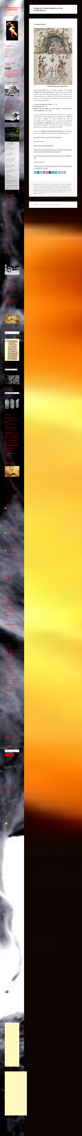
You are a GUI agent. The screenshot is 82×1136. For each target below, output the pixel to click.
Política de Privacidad (39, 204)
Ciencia (63, 184)
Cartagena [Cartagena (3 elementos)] (15, 427)
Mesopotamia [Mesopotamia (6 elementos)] (15, 437)
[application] (12, 134)
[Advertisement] (12, 1048)
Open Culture (8, 672)
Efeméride (7, 207)
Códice (52, 190)
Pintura (56, 189)
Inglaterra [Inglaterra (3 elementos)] (16, 435)
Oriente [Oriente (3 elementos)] (17, 438)
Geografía (36, 187)
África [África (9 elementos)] (7, 456)
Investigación (64, 187)
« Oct (7, 498)
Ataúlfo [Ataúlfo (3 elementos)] (14, 420)
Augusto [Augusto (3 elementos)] (16, 420)
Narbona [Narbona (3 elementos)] (10, 438)
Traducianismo (8, 254)
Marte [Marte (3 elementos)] (10, 437)
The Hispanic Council (10, 681)
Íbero (6, 223)
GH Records (8, 603)
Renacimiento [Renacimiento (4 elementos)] (8, 440)
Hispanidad (7, 220)
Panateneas (7, 243)
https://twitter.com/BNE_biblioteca (44, 145)
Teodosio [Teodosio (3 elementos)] (16, 442)
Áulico (6, 202)
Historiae (7, 606)
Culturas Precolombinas (46, 185)
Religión (60, 189)
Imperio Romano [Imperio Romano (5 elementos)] (9, 435)
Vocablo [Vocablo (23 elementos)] (9, 452)
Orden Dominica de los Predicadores (50, 192)
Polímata (7, 246)
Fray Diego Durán (59, 190)
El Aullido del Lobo (9, 598)
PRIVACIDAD (8, 54)
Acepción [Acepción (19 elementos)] (9, 418)
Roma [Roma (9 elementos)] (13, 441)
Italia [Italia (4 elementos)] (6, 437)
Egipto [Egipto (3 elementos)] (12, 428)
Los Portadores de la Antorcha (12, 70)
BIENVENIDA (8, 49)
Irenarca (7, 228)
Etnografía (67, 185)
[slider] (12, 141)
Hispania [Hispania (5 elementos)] (15, 433)
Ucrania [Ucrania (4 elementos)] (6, 450)
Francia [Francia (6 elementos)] (7, 430)
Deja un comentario (40, 193)
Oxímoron (7, 238)
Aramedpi (7, 648)
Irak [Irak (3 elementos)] (18, 435)
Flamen (6, 213)
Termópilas (7, 251)
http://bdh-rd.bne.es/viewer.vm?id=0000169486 (48, 137)
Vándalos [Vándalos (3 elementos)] (14, 453)
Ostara (6, 236)
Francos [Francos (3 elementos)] (10, 430)
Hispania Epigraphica (10, 661)
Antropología (54, 184)
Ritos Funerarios (67, 189)
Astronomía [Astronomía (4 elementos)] (10, 420)
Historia (41, 187)
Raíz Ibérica (8, 615)
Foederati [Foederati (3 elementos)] (15, 428)
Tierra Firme (63, 192)
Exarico (7, 210)
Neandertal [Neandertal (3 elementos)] (14, 438)
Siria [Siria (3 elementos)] (16, 440)
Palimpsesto (8, 241)
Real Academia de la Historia (12, 679)
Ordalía (6, 233)
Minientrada (38, 184)
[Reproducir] (12, 134)
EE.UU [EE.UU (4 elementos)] (9, 428)
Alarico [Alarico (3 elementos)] (16, 418)
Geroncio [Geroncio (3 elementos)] (13, 430)
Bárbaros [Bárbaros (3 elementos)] (11, 427)
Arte (59, 184)
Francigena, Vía (9, 215)
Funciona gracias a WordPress (53, 204)
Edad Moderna (56, 185)
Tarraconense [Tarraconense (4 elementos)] (8, 442)
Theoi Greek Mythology (10, 684)
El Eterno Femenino (10, 601)
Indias (65, 190)
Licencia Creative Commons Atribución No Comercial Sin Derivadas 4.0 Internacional (12, 74)
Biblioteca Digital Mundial (11, 650)
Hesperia (7, 218)
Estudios (62, 185)
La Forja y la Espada (10, 608)
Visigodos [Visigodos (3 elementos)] (10, 450)
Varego (6, 259)
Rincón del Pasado (9, 618)
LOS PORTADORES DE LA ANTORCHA (12, 8)
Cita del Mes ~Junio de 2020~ (12, 294)
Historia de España (48, 187)
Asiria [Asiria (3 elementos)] (6, 420)
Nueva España (37, 192)
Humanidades (56, 187)
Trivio (6, 256)
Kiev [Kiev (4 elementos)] (8, 437)
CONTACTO (7, 56)
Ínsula (6, 225)
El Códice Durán (40, 24)
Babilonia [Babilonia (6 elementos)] (7, 422)
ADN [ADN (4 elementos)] (14, 418)
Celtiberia (7, 595)
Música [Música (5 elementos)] (7, 438)
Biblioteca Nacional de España (42, 190)
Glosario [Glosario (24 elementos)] (9, 432)
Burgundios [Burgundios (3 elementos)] (7, 427)
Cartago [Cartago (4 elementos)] (6, 428)
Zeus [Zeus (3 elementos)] (17, 453)
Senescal (7, 249)
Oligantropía (8, 231)
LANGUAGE (8, 51)
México (69, 190)
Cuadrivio (7, 205)
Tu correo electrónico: (10, 751)
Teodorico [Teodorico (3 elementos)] (13, 442)
